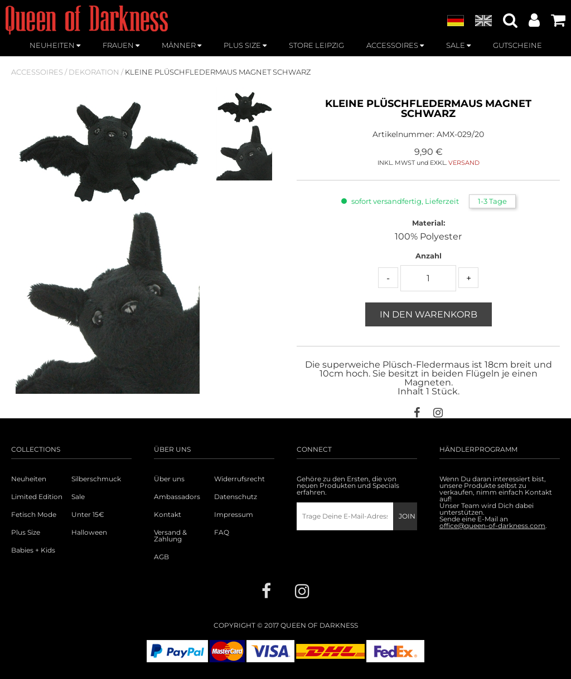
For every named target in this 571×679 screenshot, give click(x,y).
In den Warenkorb (428, 314)
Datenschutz (235, 497)
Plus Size (25, 532)
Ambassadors (177, 497)
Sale (78, 497)
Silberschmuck (96, 479)
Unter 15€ (87, 514)
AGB (161, 557)
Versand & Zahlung (170, 536)
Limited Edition (36, 497)
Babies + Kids (33, 550)
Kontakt (167, 514)
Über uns (169, 479)
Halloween (89, 532)
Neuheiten (28, 479)
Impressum (233, 514)
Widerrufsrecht (239, 479)
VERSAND (464, 163)
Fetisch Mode (33, 514)
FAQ (221, 532)
